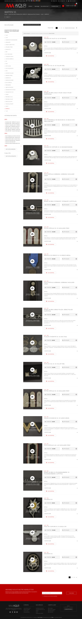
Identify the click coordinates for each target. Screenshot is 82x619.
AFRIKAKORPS (8, 42)
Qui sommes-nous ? (27, 608)
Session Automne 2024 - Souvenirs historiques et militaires (16, 138)
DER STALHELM (8, 66)
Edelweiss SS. (48, 499)
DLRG (6, 70)
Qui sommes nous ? (45, 6)
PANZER (7, 94)
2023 (12, 146)
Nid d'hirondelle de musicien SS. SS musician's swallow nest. (59, 120)
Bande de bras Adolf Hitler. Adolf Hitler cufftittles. (57, 93)
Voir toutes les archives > (11, 149)
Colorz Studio (40, 617)
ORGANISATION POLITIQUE (10, 89)
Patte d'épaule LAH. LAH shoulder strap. (57, 445)
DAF (6, 61)
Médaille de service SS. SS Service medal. (57, 255)
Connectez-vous (29, 50)
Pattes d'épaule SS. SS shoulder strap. (57, 228)
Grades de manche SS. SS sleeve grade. (56, 418)
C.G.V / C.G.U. (26, 610)
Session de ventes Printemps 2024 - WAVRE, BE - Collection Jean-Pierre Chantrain (24, 14)
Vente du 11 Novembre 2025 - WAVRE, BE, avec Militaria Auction (16, 125)
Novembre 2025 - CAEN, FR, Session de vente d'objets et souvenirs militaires (19, 123)
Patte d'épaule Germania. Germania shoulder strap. (59, 174)
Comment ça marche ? (40, 608)
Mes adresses (50, 612)
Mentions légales (27, 609)
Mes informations (51, 610)
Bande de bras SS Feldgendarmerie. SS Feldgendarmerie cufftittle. (56, 472)
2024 (12, 133)
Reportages (37, 6)
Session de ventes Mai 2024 (10, 141)
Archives (31, 6)
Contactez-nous (55, 6)
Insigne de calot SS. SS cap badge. (55, 38)
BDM (6, 51)
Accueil (5, 14)
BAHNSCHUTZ (8, 49)
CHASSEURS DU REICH (9, 56)
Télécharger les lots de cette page (32, 24)
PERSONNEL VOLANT (9, 99)
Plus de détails (50, 55)
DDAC (7, 63)
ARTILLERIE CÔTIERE (9, 47)
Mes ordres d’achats (51, 609)
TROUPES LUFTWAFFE (9, 103)
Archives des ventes (39, 613)
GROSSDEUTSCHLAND (9, 73)
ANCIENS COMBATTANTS (10, 44)
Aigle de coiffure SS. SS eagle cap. (55, 526)
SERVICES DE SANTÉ (9, 101)
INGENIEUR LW (8, 77)
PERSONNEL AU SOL (9, 96)
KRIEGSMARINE (8, 85)
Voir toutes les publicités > (11, 156)
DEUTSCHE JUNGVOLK (9, 68)
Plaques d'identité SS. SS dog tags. (55, 336)
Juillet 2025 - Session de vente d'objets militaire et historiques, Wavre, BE (18, 127)
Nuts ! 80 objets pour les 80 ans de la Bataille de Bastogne (15, 135)
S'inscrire (71, 593)
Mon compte (50, 608)
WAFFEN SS (7, 108)
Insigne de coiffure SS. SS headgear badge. (58, 147)
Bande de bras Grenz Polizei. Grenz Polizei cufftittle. (58, 310)
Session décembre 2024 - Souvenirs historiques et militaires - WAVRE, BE (18, 137)
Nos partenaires (27, 612)
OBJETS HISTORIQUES (9, 87)
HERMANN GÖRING (9, 75)
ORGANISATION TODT (10, 92)
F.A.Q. (37, 612)
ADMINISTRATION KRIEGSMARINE (11, 39)
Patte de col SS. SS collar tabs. (54, 65)
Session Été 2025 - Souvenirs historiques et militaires (14, 130)
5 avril (7, 35)
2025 (12, 119)
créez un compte (36, 50)
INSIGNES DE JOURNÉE (9, 80)
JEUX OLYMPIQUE (9, 82)
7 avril (7, 111)
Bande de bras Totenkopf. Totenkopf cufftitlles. (60, 201)
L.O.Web (51, 617)
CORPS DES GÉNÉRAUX (10, 58)
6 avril (42, 14)
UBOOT (7, 106)
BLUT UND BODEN (9, 54)
